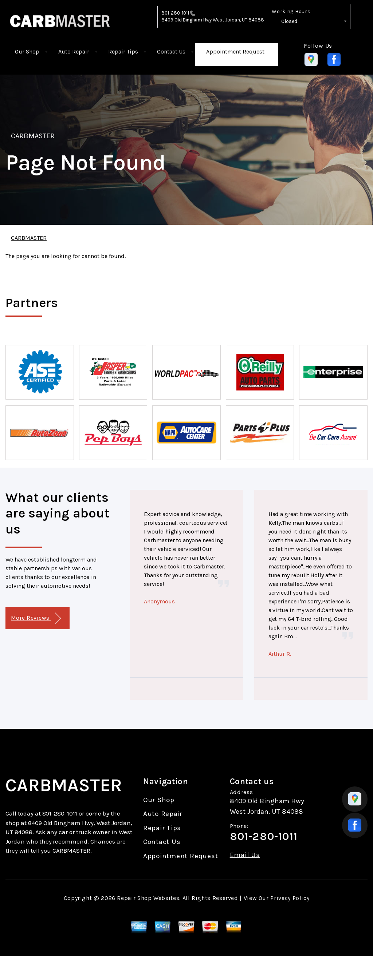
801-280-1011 (175, 13)
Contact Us (171, 51)
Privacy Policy (289, 897)
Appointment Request (235, 51)
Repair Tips (123, 51)
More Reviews (36, 618)
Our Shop (27, 51)
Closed (289, 21)
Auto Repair (73, 51)
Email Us (245, 855)
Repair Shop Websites (148, 897)
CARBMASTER (33, 136)
